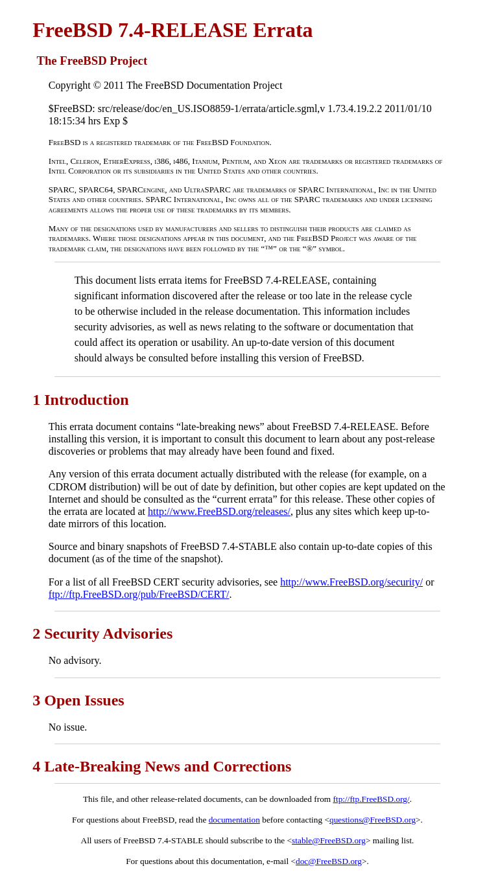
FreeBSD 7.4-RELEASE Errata (172, 29)
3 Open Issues (78, 700)
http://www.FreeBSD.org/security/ (351, 581)
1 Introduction (80, 399)
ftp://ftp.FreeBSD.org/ (371, 799)
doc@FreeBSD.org (329, 861)
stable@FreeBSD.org (329, 840)
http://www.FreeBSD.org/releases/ (219, 511)
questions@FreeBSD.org (372, 820)
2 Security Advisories (102, 633)
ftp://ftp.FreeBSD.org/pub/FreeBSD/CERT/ (139, 594)
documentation (234, 820)
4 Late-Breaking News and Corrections (161, 766)
